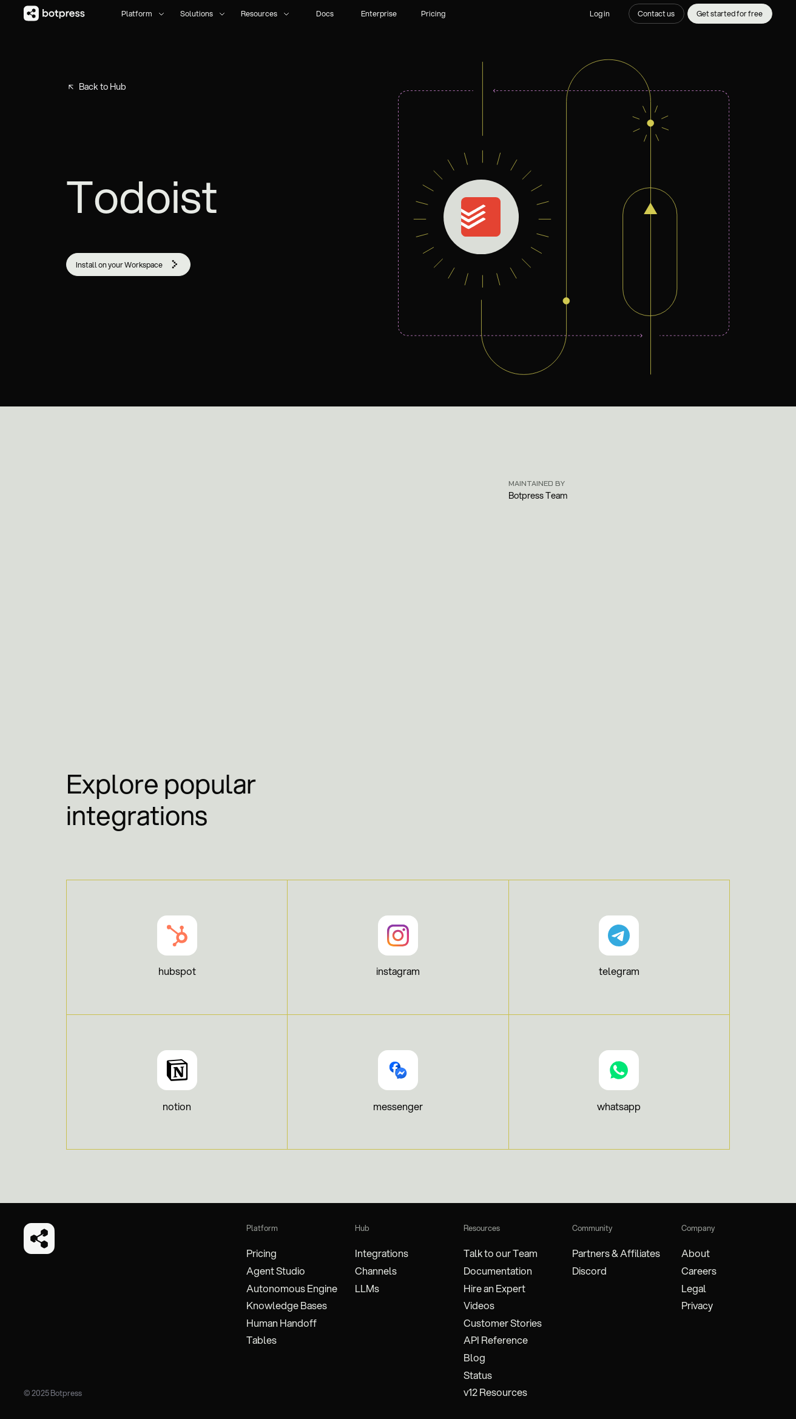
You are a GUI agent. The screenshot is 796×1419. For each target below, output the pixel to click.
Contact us (656, 13)
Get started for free (729, 13)
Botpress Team (538, 496)
